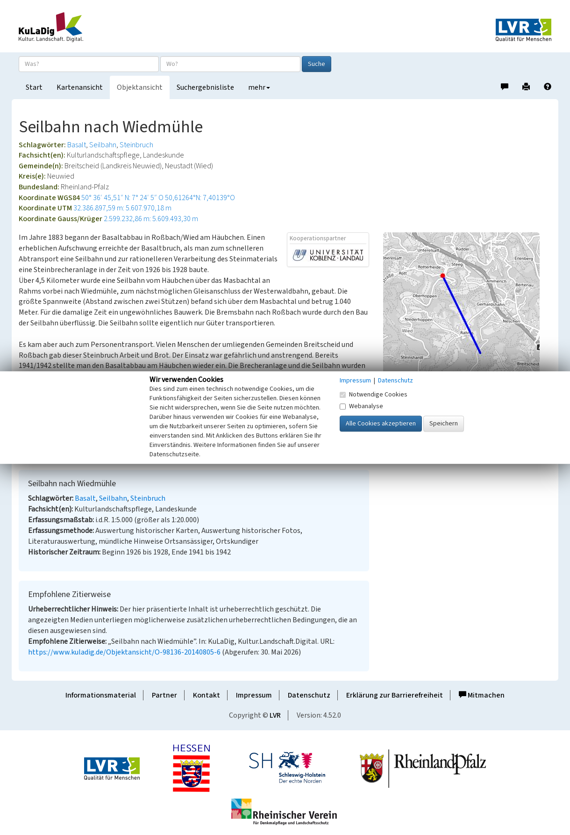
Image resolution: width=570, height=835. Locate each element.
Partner (164, 695)
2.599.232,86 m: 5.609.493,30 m (151, 219)
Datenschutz (309, 695)
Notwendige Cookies (373, 394)
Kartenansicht (80, 87)
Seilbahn (102, 145)
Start (34, 87)
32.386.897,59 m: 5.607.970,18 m (122, 208)
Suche (316, 64)
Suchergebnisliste (205, 87)
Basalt (76, 145)
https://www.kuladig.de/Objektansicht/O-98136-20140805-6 (124, 652)
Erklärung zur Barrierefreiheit (394, 695)
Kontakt (206, 695)
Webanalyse (361, 406)
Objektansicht (140, 87)
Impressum (254, 695)
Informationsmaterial (100, 695)
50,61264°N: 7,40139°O (200, 198)
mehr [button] (259, 87)
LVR (275, 715)
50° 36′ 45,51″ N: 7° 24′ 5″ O (122, 198)
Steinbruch (136, 145)
